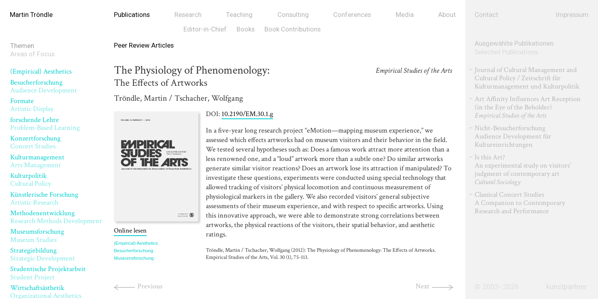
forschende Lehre (45, 123)
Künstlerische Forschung (44, 198)
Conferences (352, 14)
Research (188, 14)
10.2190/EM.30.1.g (247, 113)
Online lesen (130, 230)
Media (405, 14)
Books (246, 29)
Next (422, 286)
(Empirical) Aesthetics (41, 71)
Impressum (572, 14)
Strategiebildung (42, 254)
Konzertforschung (35, 142)
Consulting (293, 14)
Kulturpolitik (30, 179)
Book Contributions (292, 29)
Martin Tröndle (31, 14)
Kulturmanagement (37, 161)
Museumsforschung (37, 235)
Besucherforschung (43, 86)
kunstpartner (566, 286)
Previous (150, 286)
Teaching (239, 14)
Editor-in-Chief (205, 29)
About (447, 14)
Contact (486, 14)
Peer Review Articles (144, 45)
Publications (132, 14)
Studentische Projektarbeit (48, 272)
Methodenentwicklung (56, 217)
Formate (31, 104)
